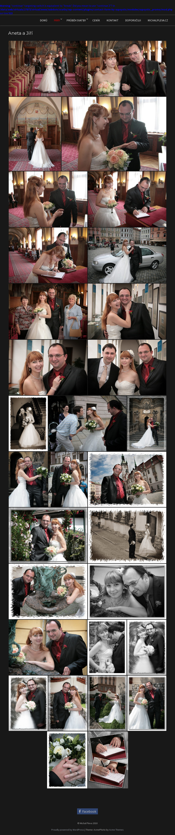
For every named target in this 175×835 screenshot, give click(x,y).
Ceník (96, 20)
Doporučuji (133, 20)
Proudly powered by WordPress (67, 829)
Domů (43, 20)
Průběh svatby (76, 20)
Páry (57, 20)
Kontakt (113, 20)
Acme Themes (116, 829)
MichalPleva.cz (158, 20)
